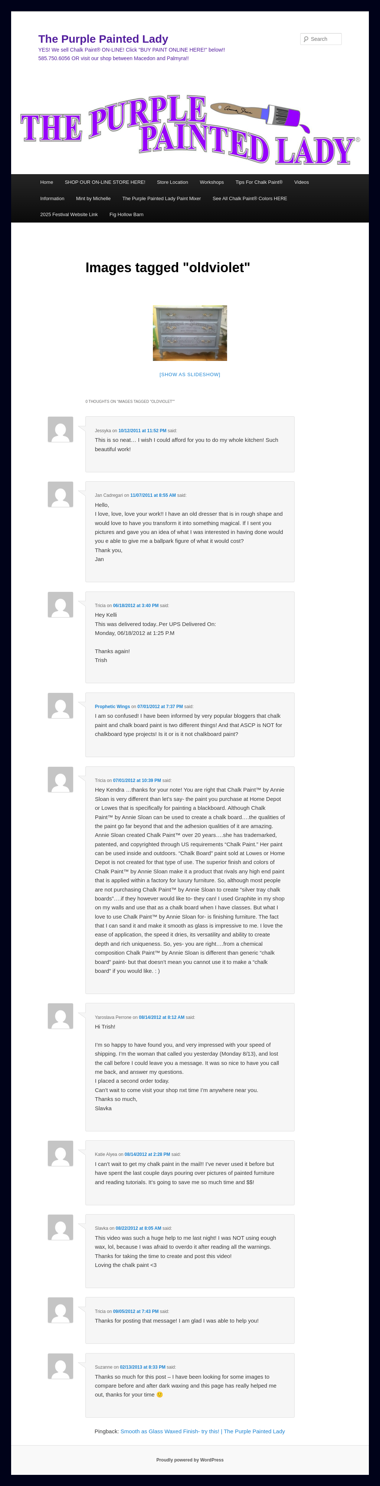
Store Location (172, 182)
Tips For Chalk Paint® (259, 182)
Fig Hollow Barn (126, 214)
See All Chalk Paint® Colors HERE (250, 198)
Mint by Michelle (93, 198)
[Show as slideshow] (190, 374)
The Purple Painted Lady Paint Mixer (161, 198)
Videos (301, 182)
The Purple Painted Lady (103, 39)
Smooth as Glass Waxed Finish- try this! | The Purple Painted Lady (203, 1431)
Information (52, 198)
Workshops (212, 182)
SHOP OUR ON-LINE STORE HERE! (105, 182)
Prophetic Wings (112, 706)
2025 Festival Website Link (69, 214)
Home (46, 182)
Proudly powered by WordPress (189, 1460)
